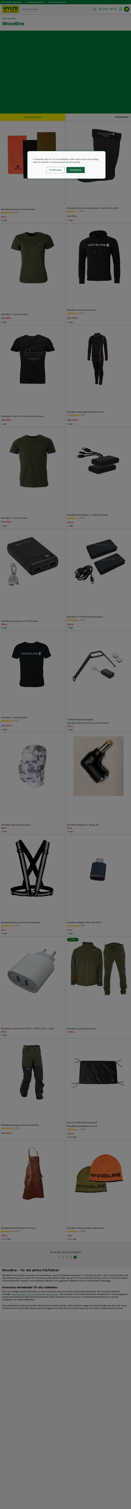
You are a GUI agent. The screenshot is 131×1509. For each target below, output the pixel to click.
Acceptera (75, 170)
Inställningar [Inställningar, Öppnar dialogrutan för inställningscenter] (55, 170)
